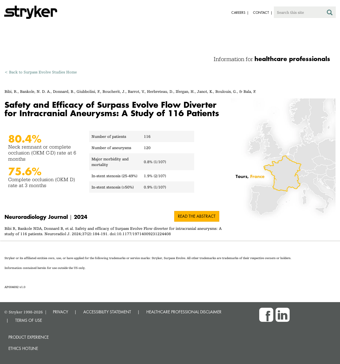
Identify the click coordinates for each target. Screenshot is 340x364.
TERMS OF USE (28, 320)
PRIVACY (60, 311)
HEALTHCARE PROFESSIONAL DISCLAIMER (184, 311)
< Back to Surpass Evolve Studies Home (41, 72)
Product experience (28, 337)
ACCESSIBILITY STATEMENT (107, 311)
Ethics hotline (23, 348)
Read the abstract (197, 216)
